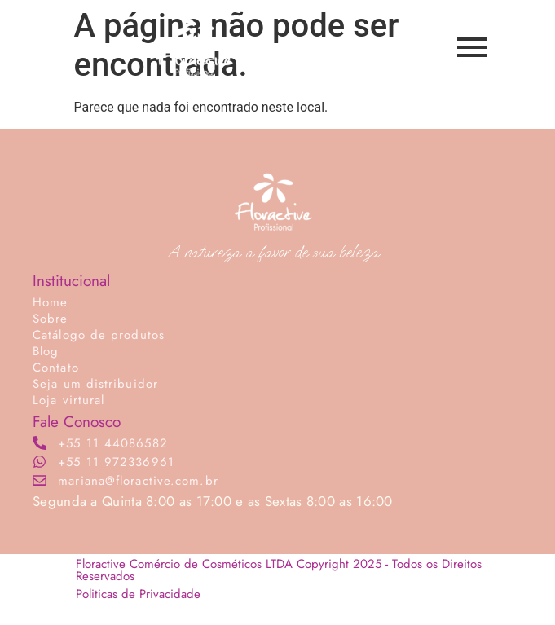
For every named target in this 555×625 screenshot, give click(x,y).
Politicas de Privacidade (138, 594)
